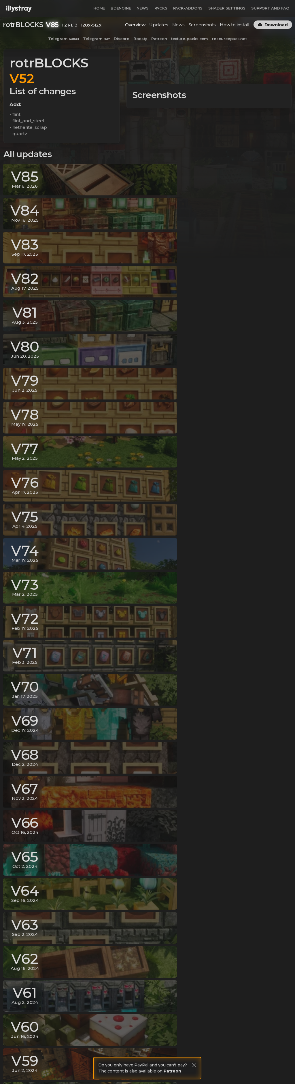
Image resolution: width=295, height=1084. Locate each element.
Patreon (159, 38)
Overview (135, 24)
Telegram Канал (63, 38)
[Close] (194, 1065)
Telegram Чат (96, 38)
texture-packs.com (189, 38)
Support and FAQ (270, 8)
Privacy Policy (215, 1069)
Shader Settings (226, 8)
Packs (160, 8)
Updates (158, 24)
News (142, 8)
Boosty (140, 38)
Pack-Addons (188, 8)
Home (99, 8)
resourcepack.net (229, 38)
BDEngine (121, 8)
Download (273, 24)
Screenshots (202, 24)
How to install (234, 24)
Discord (122, 38)
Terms (239, 1069)
